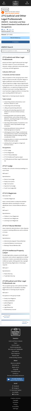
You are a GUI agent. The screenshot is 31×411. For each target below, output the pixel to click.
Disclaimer (15, 402)
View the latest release (12, 13)
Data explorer (15, 351)
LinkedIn (16, 392)
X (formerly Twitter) (16, 390)
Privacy (15, 404)
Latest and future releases (15, 341)
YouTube (16, 394)
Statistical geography (15, 347)
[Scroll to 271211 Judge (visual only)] (14, 166)
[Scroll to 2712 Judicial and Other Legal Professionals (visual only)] (13, 59)
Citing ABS (15, 369)
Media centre (15, 367)
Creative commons (15, 398)
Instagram (16, 388)
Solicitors (15, 322)
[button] (3, 3)
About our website (15, 363)
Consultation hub (15, 371)
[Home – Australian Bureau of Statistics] (15, 332)
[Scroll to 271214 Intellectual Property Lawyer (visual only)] (9, 253)
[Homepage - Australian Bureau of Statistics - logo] (15, 3)
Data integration (15, 353)
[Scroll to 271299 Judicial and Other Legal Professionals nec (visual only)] (17, 283)
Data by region (15, 345)
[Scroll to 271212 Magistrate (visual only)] (17, 193)
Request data (15, 355)
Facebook (16, 386)
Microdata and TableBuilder (15, 349)
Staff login (15, 408)
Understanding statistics (15, 357)
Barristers (16, 316)
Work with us (15, 365)
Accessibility (15, 406)
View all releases (14, 37)
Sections (16, 42)
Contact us (15, 373)
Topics (15, 343)
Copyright (15, 400)
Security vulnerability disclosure (15, 375)
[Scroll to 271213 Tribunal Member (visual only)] (22, 226)
